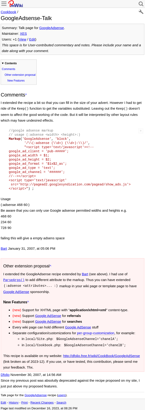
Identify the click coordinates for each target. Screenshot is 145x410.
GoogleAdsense (51, 28)
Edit (32, 39)
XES (23, 33)
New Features (16, 80)
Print (24, 400)
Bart (4, 248)
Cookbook (8, 12)
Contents (11, 63)
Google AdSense (16, 291)
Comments (8, 69)
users (61, 393)
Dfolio (5, 373)
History (13, 400)
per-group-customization (95, 332)
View (22, 39)
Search (61, 400)
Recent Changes (42, 400)
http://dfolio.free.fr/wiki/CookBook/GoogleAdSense (101, 354)
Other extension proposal (20, 74)
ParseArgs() (13, 279)
